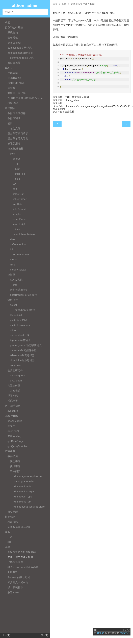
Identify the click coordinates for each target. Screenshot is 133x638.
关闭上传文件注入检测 (20, 557)
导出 (15, 284)
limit (12, 264)
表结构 (11, 88)
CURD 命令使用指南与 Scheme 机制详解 (26, 101)
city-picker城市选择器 (22, 360)
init (11, 249)
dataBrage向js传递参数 (23, 294)
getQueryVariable (18, 446)
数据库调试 (14, 118)
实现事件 (15, 461)
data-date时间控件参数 (23, 350)
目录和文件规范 (14, 27)
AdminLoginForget (23, 491)
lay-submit (16, 315)
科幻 (10, 541)
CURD (9, 67)
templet (17, 214)
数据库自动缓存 (16, 113)
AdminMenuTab (22, 501)
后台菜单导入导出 (18, 138)
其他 (7, 547)
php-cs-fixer (14, 42)
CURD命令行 (15, 77)
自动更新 (13, 511)
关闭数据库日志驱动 (19, 526)
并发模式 (15, 390)
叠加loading (14, 436)
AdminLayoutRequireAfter (28, 476)
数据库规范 (14, 62)
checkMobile (15, 420)
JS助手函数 (11, 415)
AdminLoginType (22, 496)
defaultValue (20, 219)
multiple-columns (20, 325)
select (13, 304)
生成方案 (13, 72)
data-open (16, 380)
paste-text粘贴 (18, 320)
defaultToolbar (18, 244)
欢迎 (7, 22)
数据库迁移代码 (16, 93)
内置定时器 (14, 385)
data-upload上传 (19, 335)
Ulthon (100, 633)
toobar (13, 259)
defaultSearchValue (24, 234)
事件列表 (15, 471)
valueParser (19, 199)
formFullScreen (21, 254)
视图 (10, 123)
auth (17, 168)
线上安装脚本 (15, 587)
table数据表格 (15, 148)
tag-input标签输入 (20, 340)
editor (13, 330)
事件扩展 (13, 456)
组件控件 (13, 299)
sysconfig (13, 410)
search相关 (19, 224)
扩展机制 (10, 451)
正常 (10, 536)
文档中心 (125, 633)
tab (14, 183)
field (17, 178)
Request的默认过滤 (19, 577)
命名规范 (13, 37)
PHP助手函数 (13, 405)
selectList (18, 193)
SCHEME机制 (16, 83)
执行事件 (15, 466)
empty (11, 425)
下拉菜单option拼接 (24, 309)
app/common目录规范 (20, 52)
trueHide (17, 204)
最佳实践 (10, 108)
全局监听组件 (15, 370)
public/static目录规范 (20, 47)
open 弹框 (13, 431)
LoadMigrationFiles (24, 481)
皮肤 (7, 531)
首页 (55, 4)
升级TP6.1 (14, 572)
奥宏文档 (69, 111)
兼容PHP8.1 (15, 592)
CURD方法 (16, 279)
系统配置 (13, 400)
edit (15, 188)
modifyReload (18, 269)
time (17, 229)
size (12, 239)
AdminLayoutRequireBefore (29, 506)
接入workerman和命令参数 (23, 567)
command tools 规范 (22, 57)
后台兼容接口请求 (18, 133)
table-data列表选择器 (22, 355)
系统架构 (13, 32)
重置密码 (13, 395)
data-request (17, 375)
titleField (20, 173)
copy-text (15, 365)
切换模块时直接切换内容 (22, 552)
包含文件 (15, 128)
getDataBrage (16, 441)
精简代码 (13, 521)
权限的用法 (14, 143)
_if (16, 163)
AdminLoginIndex (23, 486)
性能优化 (10, 516)
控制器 (11, 274)
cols (12, 153)
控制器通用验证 (19, 289)
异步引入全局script (18, 582)
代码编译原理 (15, 562)
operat (16, 158)
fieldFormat (19, 209)
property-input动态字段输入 (26, 345)
